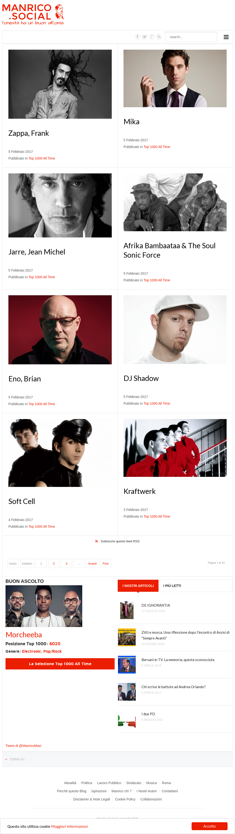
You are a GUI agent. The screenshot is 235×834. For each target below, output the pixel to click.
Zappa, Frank (28, 133)
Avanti (92, 563)
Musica (151, 783)
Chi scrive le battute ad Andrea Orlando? (173, 687)
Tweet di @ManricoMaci (23, 746)
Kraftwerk (139, 491)
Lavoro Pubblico (109, 783)
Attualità (70, 783)
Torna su (17, 759)
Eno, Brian (24, 378)
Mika (131, 121)
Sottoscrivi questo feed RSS (120, 541)
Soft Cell (21, 501)
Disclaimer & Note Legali (91, 799)
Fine (106, 563)
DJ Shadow (141, 378)
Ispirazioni (98, 791)
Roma (166, 783)
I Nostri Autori (146, 791)
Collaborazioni (151, 799)
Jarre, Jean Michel (36, 251)
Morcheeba (24, 634)
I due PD (148, 714)
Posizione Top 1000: (33, 643)
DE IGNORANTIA (155, 605)
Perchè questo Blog (71, 791)
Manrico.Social (43, 15)
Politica (86, 783)
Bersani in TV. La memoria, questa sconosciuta (177, 659)
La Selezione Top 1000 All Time (60, 663)
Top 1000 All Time (42, 158)
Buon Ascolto (25, 581)
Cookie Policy (125, 799)
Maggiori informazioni (69, 826)
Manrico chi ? (121, 791)
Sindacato (133, 783)
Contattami (170, 791)
